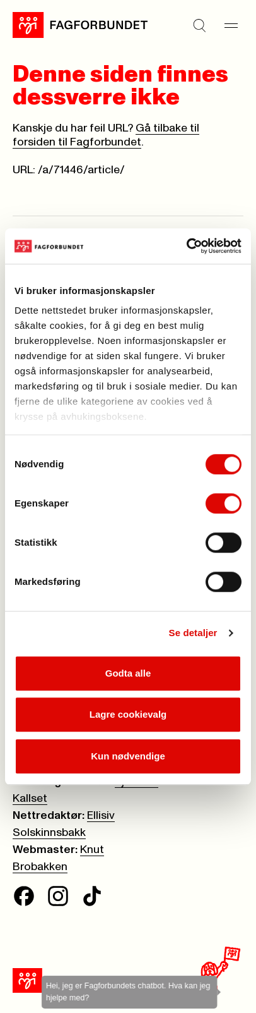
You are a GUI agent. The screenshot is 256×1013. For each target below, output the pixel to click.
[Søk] (199, 25)
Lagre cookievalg (128, 714)
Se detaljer (193, 632)
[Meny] (230, 25)
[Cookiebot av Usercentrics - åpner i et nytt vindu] (186, 246)
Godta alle (128, 673)
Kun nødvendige (128, 756)
